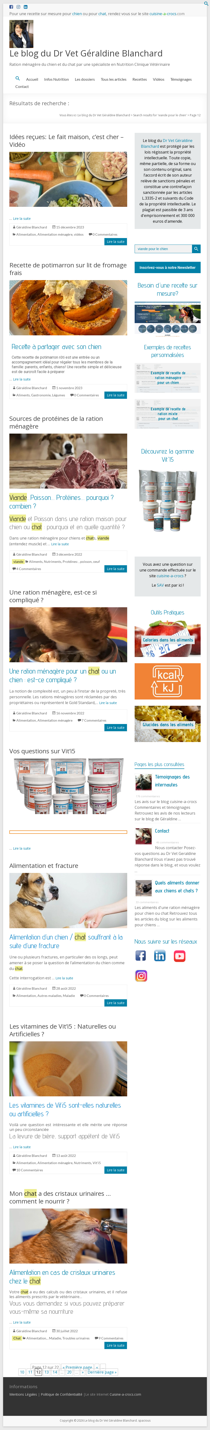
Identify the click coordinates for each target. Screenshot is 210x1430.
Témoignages (181, 79)
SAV (160, 585)
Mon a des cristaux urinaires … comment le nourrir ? (60, 1197)
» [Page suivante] (83, 1372)
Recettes (139, 79)
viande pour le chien (172, 115)
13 (46, 1372)
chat (102, 13)
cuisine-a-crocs (170, 575)
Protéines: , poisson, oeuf (81, 561)
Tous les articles (113, 79)
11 (30, 1372)
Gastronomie (41, 395)
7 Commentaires (94, 720)
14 (55, 1372)
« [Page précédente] (97, 1367)
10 (22, 1372)
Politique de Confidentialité (61, 1394)
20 (69, 1372)
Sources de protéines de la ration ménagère (56, 422)
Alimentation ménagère (54, 234)
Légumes (58, 395)
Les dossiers (85, 79)
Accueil (32, 79)
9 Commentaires (111, 1338)
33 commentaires (147, 902)
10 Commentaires (29, 1170)
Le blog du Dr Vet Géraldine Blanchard (86, 53)
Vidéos (158, 79)
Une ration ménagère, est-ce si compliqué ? (53, 596)
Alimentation (26, 234)
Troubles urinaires (76, 1338)
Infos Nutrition (56, 79)
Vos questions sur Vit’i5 (42, 751)
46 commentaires (167, 842)
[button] (206, 4)
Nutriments (52, 561)
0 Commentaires (105, 234)
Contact (22, 86)
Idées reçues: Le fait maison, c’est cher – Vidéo (66, 140)
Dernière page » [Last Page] (102, 1372)
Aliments (23, 395)
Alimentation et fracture (43, 865)
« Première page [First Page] (77, 1367)
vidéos (79, 234)
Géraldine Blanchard (31, 227)
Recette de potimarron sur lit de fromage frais (68, 269)
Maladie (69, 996)
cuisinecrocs (167, 13)
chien (77, 13)
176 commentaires (148, 796)
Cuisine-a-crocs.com (125, 1394)
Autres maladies (49, 996)
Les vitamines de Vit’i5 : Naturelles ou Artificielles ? (62, 1030)
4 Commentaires (28, 569)
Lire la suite (22, 218)
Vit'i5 (97, 1163)
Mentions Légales (23, 1394)
